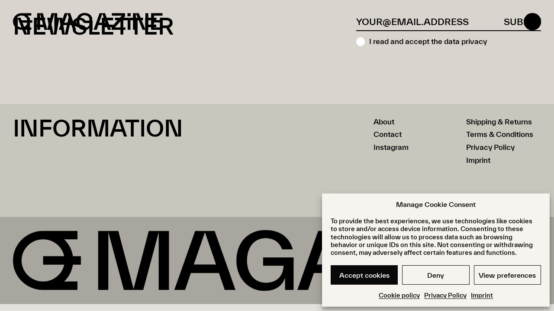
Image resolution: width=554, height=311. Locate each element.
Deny (435, 275)
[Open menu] (532, 21)
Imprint (482, 295)
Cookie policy (399, 295)
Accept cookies (364, 275)
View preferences (507, 275)
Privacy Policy (445, 295)
